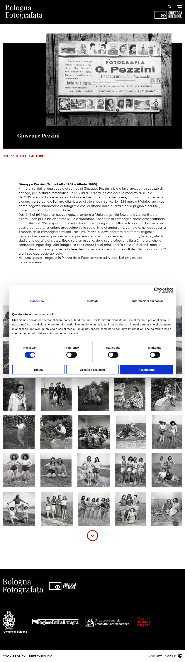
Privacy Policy (40, 656)
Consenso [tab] (37, 301)
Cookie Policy (14, 656)
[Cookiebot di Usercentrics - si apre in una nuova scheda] (157, 290)
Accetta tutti (147, 369)
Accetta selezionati (92, 369)
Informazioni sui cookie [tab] (148, 301)
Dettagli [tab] (92, 301)
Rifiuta (38, 369)
